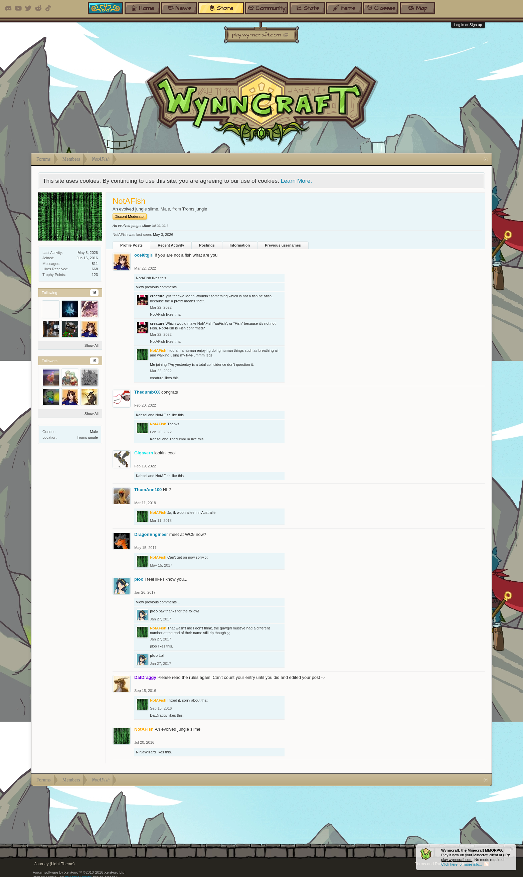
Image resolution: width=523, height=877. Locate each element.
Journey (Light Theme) (54, 864)
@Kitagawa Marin (179, 296)
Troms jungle (87, 437)
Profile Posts (131, 245)
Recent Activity (171, 245)
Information (240, 245)
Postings (206, 245)
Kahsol (141, 415)
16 (94, 293)
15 (94, 361)
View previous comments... (158, 287)
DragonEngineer (151, 534)
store (221, 8)
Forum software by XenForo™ (79, 872)
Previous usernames (283, 245)
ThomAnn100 (148, 489)
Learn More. (296, 180)
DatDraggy (159, 715)
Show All (91, 345)
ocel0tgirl (144, 255)
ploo (138, 579)
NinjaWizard (146, 752)
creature (157, 296)
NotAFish (143, 278)
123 (95, 275)
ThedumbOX (147, 392)
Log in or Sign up (468, 25)
